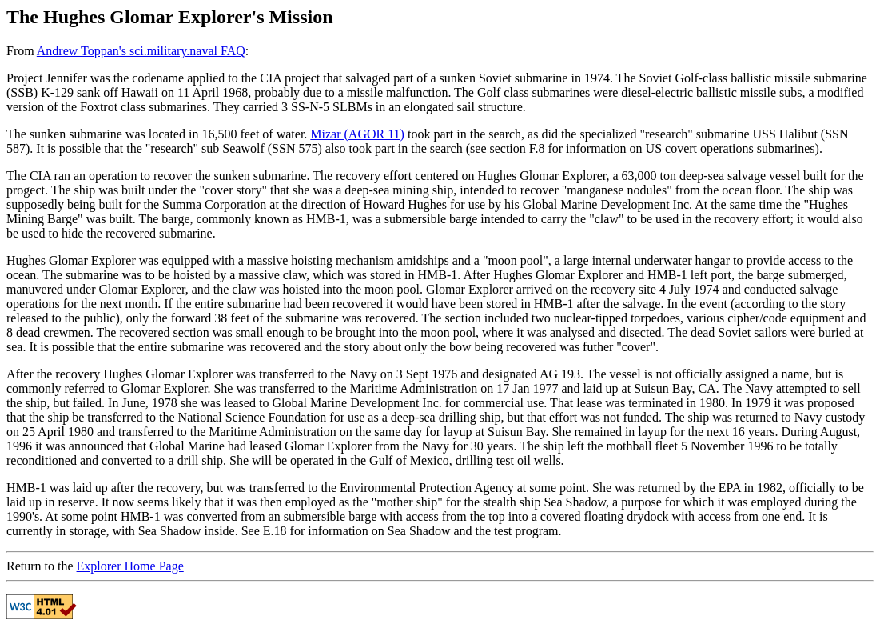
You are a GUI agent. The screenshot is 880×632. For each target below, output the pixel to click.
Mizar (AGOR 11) (357, 134)
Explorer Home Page (130, 566)
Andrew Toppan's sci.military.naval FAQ (141, 51)
